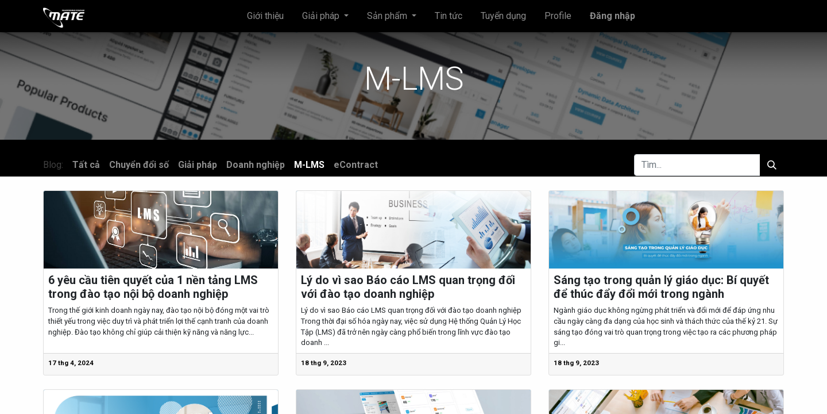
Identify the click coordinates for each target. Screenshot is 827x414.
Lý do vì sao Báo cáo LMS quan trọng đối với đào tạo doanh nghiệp (408, 287)
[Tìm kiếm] (772, 165)
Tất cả (86, 164)
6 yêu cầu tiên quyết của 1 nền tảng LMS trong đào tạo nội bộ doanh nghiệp (153, 287)
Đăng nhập (612, 15)
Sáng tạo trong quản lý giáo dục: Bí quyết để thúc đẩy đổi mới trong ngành (661, 287)
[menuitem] (265, 16)
